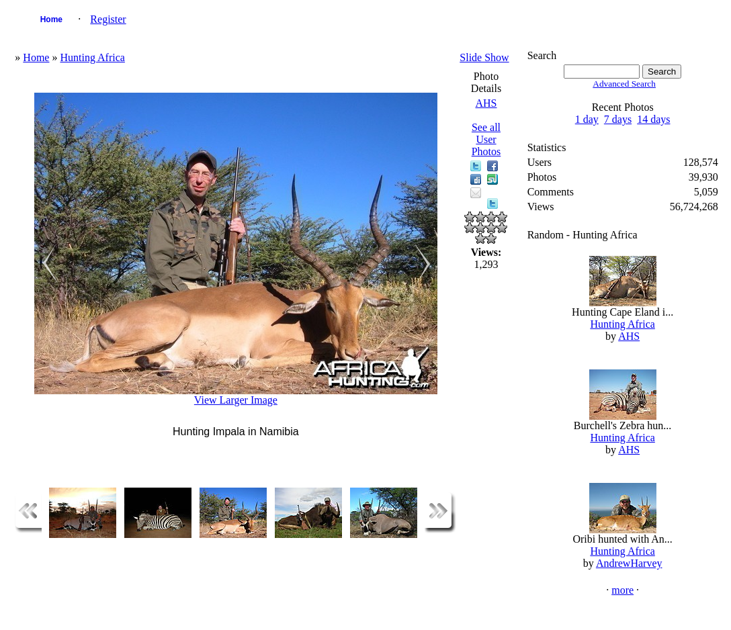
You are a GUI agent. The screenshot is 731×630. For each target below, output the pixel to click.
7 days (618, 119)
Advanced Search (624, 84)
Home (51, 19)
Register (108, 19)
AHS (486, 103)
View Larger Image (235, 400)
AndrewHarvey (629, 563)
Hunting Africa (92, 57)
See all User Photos (486, 139)
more (622, 590)
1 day (587, 119)
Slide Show (484, 57)
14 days (653, 119)
